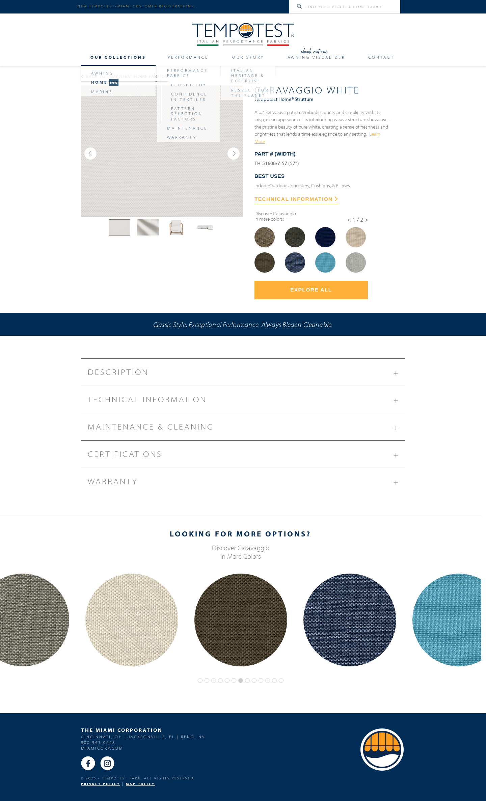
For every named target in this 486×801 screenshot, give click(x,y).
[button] (90, 153)
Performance (188, 57)
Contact (381, 57)
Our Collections (118, 57)
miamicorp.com (102, 748)
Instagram (107, 763)
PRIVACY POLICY (100, 784)
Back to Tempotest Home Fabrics (124, 76)
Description (246, 374)
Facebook (88, 763)
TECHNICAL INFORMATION (296, 199)
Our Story (248, 57)
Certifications (246, 456)
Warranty (246, 483)
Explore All (311, 290)
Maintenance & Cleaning (246, 429)
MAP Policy (140, 784)
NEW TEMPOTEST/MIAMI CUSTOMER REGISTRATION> (136, 6)
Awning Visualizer (316, 57)
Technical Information (246, 401)
